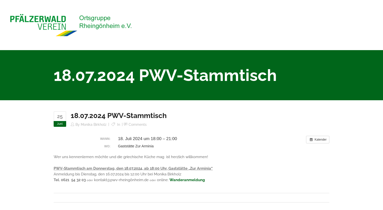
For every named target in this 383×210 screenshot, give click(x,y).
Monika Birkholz (94, 125)
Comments (138, 125)
